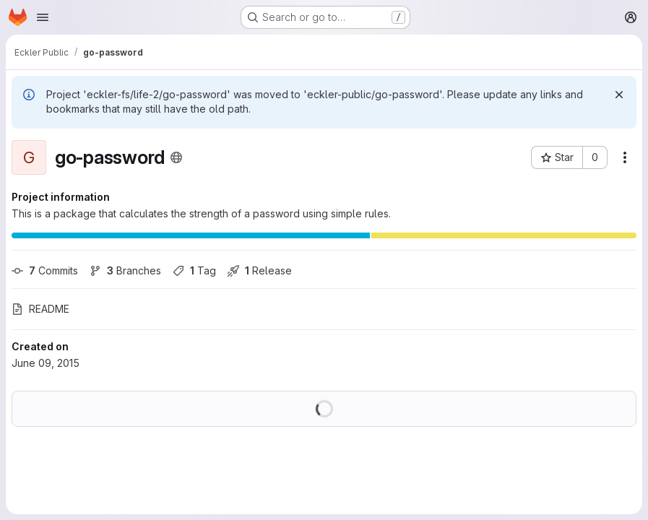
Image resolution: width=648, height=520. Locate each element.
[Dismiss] (619, 94)
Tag (194, 270)
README (40, 309)
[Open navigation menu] (42, 17)
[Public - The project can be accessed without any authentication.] (176, 157)
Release (260, 270)
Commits (45, 270)
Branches (125, 270)
